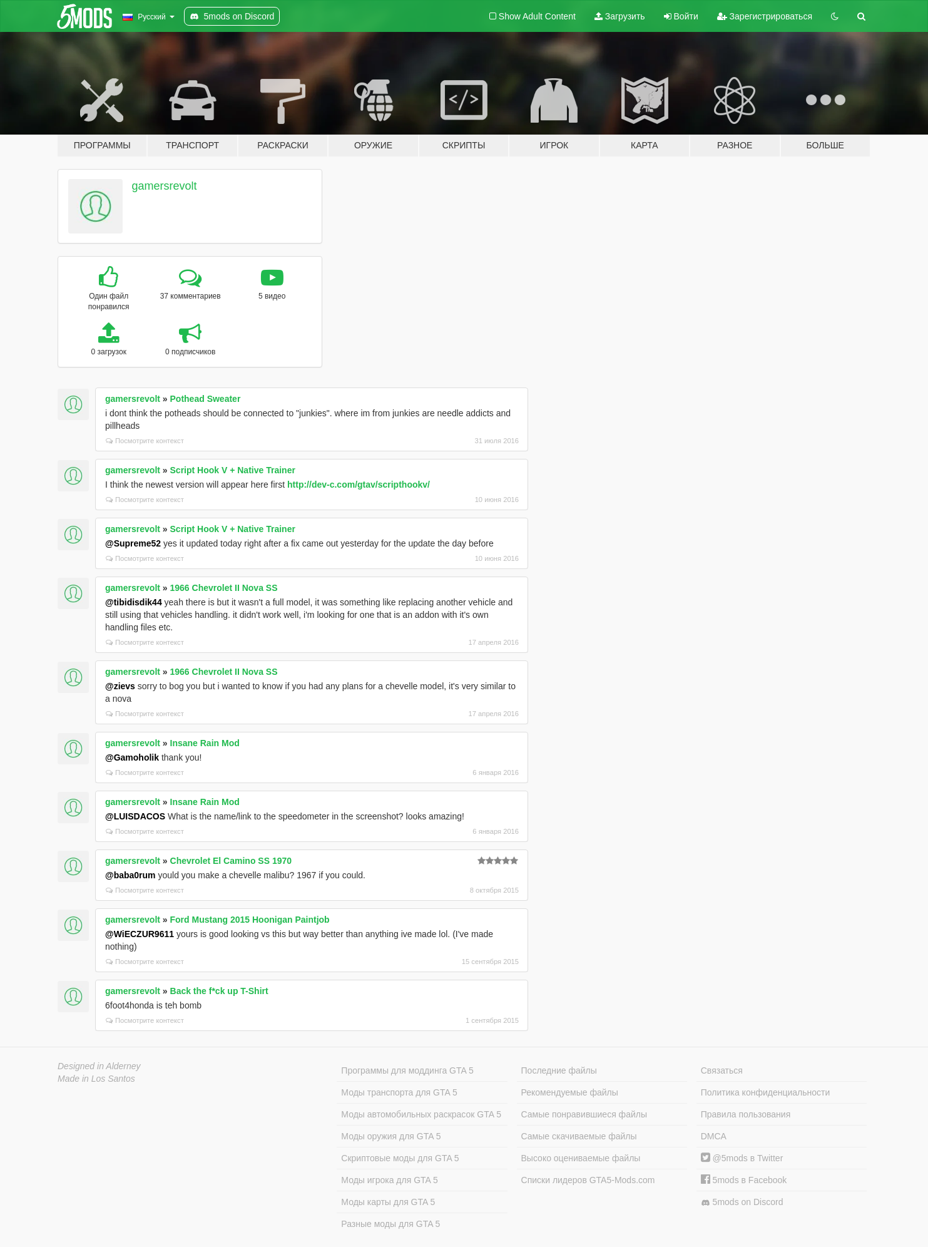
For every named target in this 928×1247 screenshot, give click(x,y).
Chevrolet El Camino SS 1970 (231, 861)
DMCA (714, 1136)
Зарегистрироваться (764, 16)
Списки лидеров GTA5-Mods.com (588, 1180)
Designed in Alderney (99, 1066)
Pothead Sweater (205, 399)
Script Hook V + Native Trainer (232, 470)
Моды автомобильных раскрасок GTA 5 (421, 1114)
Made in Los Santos (96, 1079)
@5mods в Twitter (742, 1158)
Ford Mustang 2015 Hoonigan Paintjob (250, 920)
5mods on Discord (742, 1202)
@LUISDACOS (135, 816)
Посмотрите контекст (145, 440)
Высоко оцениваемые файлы (581, 1158)
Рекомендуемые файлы (569, 1092)
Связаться (722, 1070)
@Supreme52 (133, 543)
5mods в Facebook (744, 1180)
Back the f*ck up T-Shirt (219, 991)
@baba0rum (130, 875)
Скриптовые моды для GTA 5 (400, 1158)
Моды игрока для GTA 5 (389, 1180)
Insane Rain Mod (205, 743)
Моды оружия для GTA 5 (391, 1136)
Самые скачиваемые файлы (579, 1136)
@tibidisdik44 (133, 602)
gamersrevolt (164, 186)
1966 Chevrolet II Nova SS (224, 588)
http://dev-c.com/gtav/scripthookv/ (358, 485)
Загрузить (619, 16)
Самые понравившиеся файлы (584, 1114)
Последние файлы (559, 1070)
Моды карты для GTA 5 (388, 1202)
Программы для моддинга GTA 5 (407, 1070)
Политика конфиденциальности (765, 1092)
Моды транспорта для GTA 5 (399, 1092)
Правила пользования (746, 1114)
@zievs (120, 686)
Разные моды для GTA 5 (390, 1224)
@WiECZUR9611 (139, 934)
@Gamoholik (132, 757)
